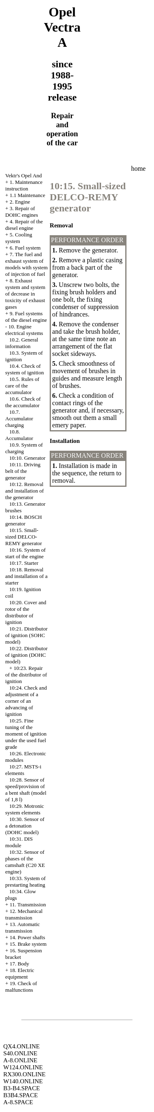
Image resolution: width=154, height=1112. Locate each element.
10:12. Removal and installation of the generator (24, 490)
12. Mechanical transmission (24, 914)
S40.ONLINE (20, 1053)
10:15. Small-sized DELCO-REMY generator (23, 536)
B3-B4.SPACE (21, 1088)
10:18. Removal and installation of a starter (26, 576)
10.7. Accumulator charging (19, 418)
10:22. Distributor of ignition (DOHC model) (26, 655)
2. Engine (19, 202)
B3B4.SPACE (20, 1095)
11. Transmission (27, 904)
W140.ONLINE (23, 1081)
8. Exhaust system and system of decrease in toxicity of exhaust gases (25, 293)
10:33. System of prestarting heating (25, 881)
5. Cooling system (18, 238)
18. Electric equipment (19, 973)
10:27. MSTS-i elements (23, 769)
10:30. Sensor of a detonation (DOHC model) (24, 825)
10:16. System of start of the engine (25, 553)
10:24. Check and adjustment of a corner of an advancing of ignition (26, 701)
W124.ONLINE (23, 1067)
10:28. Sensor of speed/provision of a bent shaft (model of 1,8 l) (25, 789)
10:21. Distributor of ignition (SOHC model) (26, 635)
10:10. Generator (27, 458)
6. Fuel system (24, 248)
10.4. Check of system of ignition (24, 369)
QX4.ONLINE (21, 1046)
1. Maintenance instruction (24, 185)
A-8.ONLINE (20, 1060)
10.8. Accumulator (19, 435)
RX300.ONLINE (24, 1074)
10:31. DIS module (19, 842)
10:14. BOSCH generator (23, 520)
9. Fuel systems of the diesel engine (26, 316)
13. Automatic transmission (22, 927)
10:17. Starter (24, 563)
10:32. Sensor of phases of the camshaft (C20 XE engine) (25, 862)
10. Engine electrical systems (24, 329)
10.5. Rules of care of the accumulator (22, 385)
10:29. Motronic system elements (24, 809)
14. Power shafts (27, 937)
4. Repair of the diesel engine (24, 224)
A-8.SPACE (18, 1102)
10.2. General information (21, 343)
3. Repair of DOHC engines (21, 211)
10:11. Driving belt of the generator (23, 471)
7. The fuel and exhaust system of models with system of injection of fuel (26, 264)
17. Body (19, 964)
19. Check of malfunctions (21, 986)
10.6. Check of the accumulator (23, 402)
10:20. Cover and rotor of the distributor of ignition (25, 612)
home (138, 168)
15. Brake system (27, 944)
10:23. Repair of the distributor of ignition (26, 674)
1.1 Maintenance (27, 195)
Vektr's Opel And (23, 175)
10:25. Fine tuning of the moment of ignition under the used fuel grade (25, 734)
